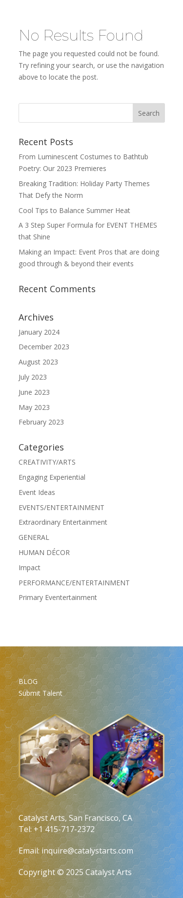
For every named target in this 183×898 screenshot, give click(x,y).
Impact (30, 567)
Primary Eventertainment (58, 597)
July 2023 (33, 377)
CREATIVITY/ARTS (47, 462)
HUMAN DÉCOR (44, 552)
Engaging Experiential (52, 477)
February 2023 (41, 422)
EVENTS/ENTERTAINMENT (61, 507)
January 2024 (39, 332)
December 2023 (44, 346)
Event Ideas (37, 492)
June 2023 (34, 392)
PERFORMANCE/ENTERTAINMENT (74, 582)
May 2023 (34, 407)
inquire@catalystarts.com (87, 850)
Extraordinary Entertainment (63, 522)
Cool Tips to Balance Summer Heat (74, 210)
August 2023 (38, 361)
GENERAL (34, 537)
